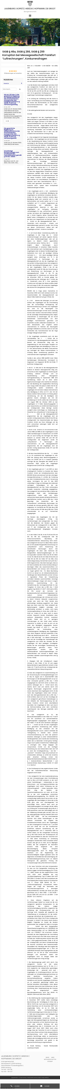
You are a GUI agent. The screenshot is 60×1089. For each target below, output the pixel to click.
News (47, 1057)
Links (52, 1057)
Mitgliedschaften (50, 1059)
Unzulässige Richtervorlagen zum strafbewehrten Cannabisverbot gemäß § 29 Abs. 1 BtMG (13, 154)
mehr (7, 121)
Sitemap (50, 1061)
